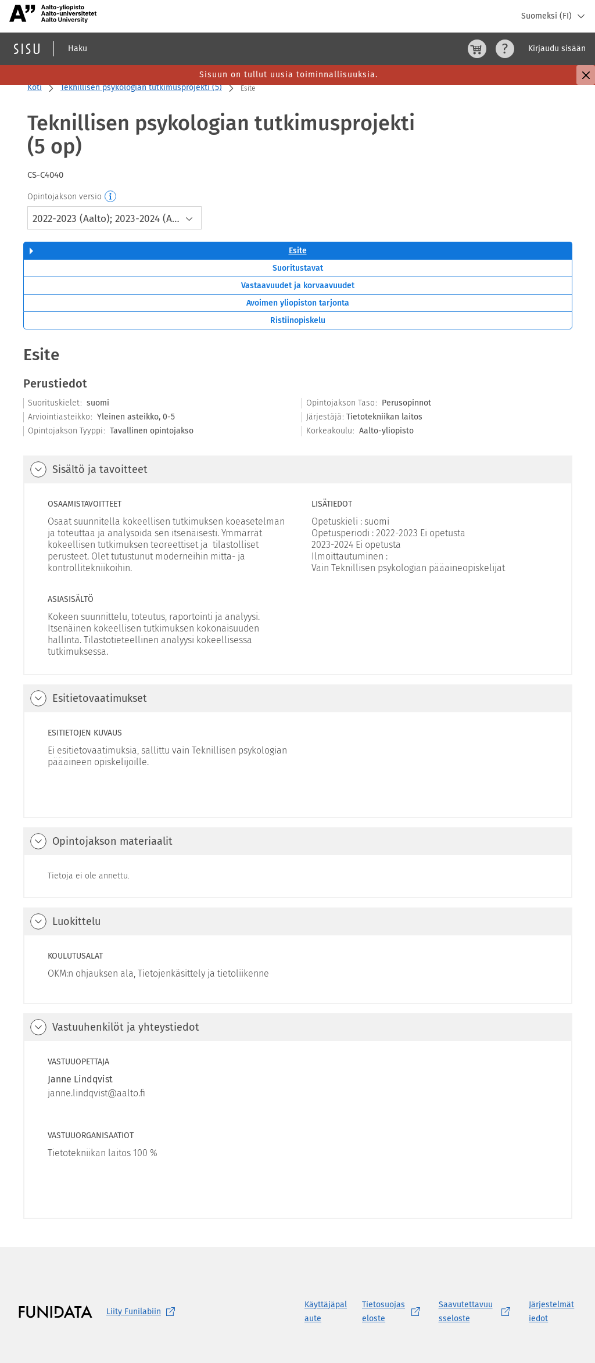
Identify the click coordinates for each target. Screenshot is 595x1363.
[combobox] (114, 217)
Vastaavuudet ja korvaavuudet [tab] (297, 285)
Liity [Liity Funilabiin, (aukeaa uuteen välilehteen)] (143, 1312)
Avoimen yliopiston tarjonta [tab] (297, 303)
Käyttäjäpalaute (325, 1311)
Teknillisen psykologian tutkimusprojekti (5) (141, 87)
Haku (77, 48)
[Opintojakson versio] (111, 197)
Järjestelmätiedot (551, 1311)
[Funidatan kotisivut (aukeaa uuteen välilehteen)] (55, 1312)
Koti (34, 87)
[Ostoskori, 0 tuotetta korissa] (477, 49)
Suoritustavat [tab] (298, 268)
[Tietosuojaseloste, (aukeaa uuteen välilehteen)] (393, 1312)
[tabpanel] (297, 781)
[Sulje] (585, 75)
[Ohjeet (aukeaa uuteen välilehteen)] (505, 49)
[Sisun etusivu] (26, 49)
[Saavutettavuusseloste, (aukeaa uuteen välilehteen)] (477, 1312)
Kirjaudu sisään (557, 48)
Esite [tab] (298, 251)
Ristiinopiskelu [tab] (297, 320)
